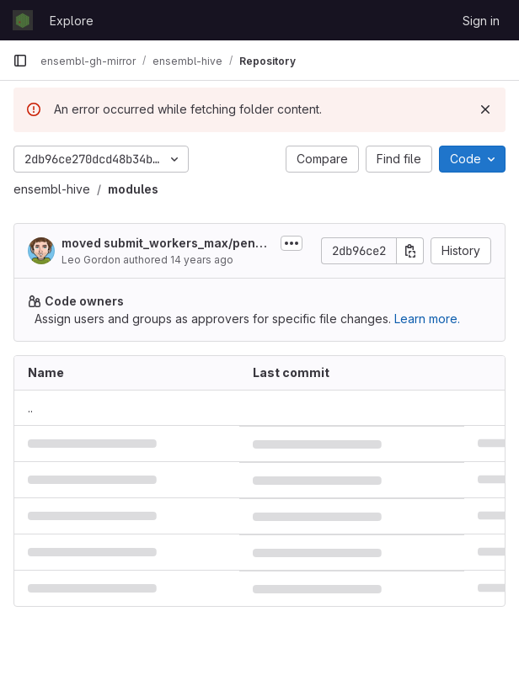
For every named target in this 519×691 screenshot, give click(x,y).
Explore (72, 20)
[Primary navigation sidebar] (20, 60)
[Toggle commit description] (291, 243)
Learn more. (427, 318)
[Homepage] (22, 20)
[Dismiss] (485, 109)
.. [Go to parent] (30, 408)
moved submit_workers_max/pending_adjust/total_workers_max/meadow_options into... (168, 244)
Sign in (481, 20)
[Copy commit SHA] (410, 250)
